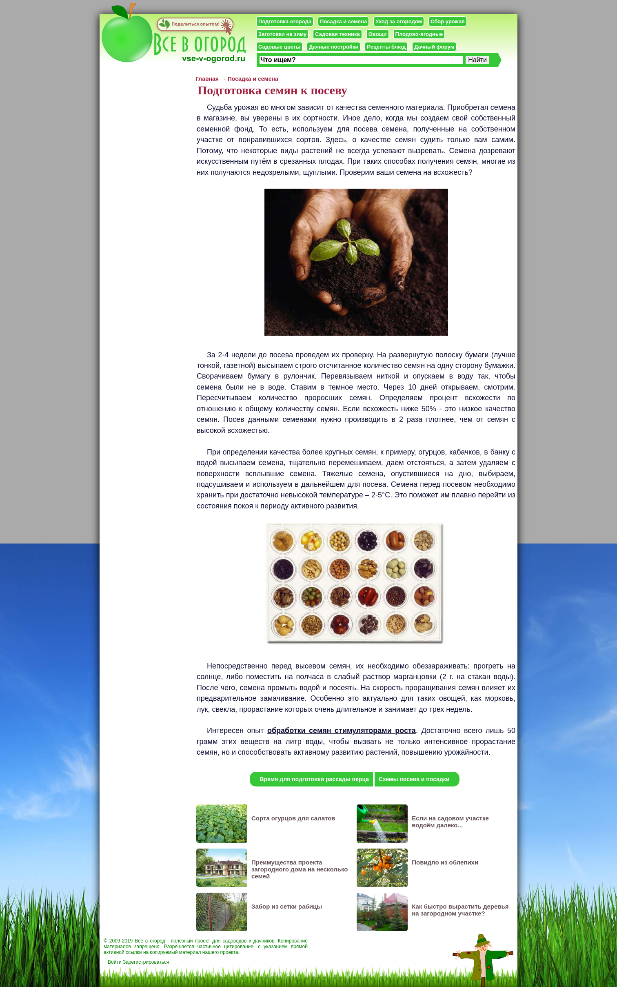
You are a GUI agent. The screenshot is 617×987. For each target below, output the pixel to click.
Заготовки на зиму (282, 34)
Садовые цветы (279, 47)
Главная (207, 79)
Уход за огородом (398, 21)
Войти (115, 962)
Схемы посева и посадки (414, 779)
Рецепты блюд (386, 47)
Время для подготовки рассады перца (314, 779)
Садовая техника (337, 34)
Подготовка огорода (284, 21)
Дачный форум (434, 47)
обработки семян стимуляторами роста (341, 730)
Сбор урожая (448, 21)
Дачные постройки (333, 47)
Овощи (377, 34)
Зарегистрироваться (146, 962)
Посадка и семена (343, 21)
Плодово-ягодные (419, 34)
